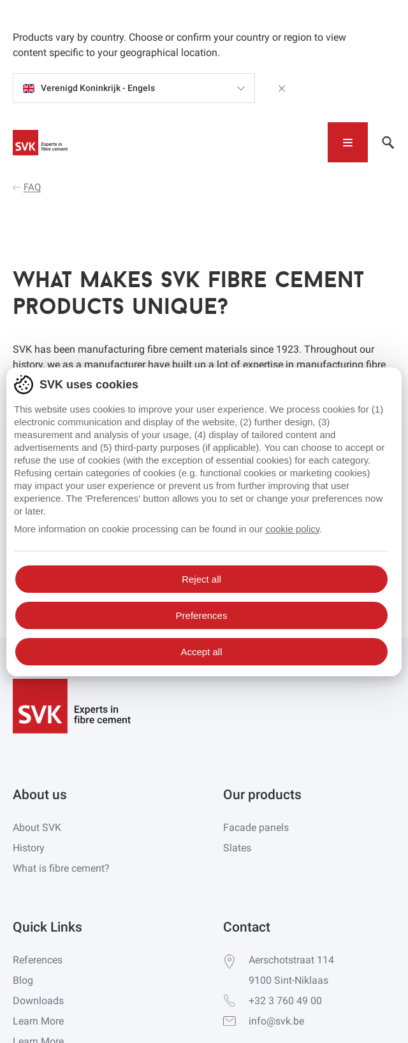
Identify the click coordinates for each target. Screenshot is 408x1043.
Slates (237, 848)
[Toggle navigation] (348, 142)
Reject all (201, 579)
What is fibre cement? (61, 868)
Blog (23, 980)
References (37, 960)
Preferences (202, 615)
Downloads (38, 1001)
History (29, 848)
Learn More (38, 1021)
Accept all (201, 651)
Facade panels (256, 827)
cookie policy (292, 528)
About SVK (37, 827)
